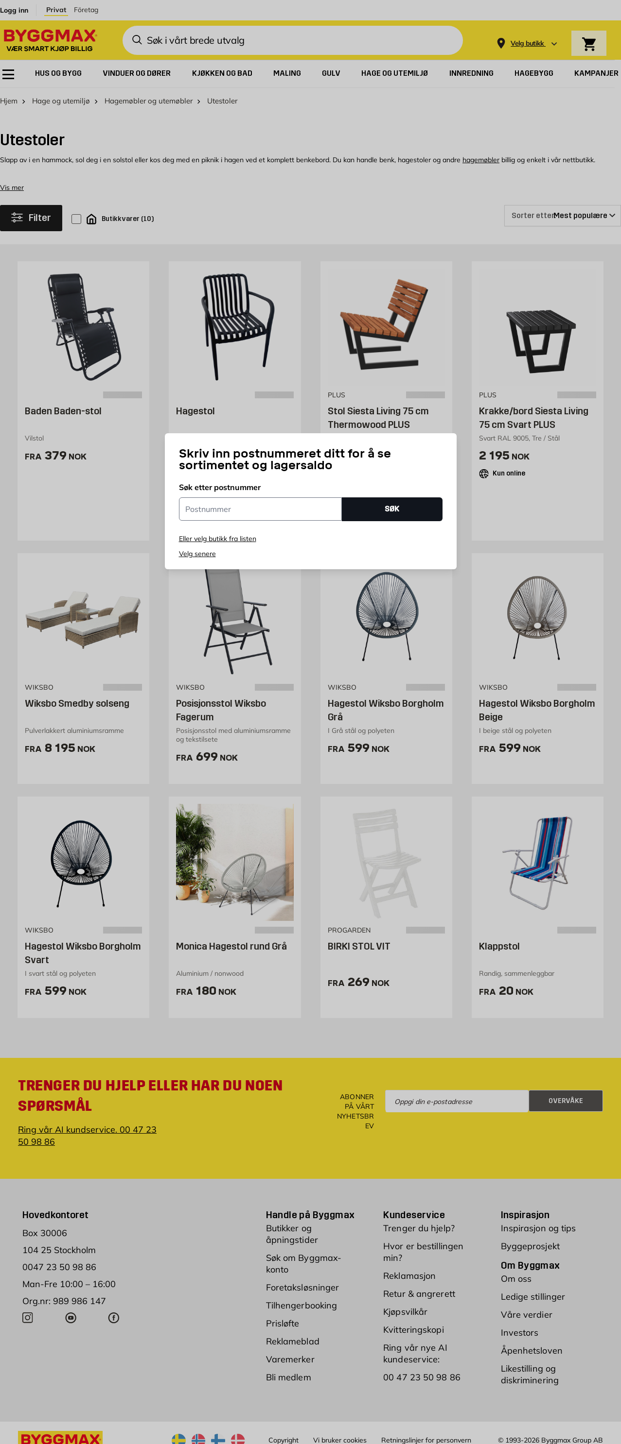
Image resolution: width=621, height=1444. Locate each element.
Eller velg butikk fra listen (217, 538)
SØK (392, 508)
